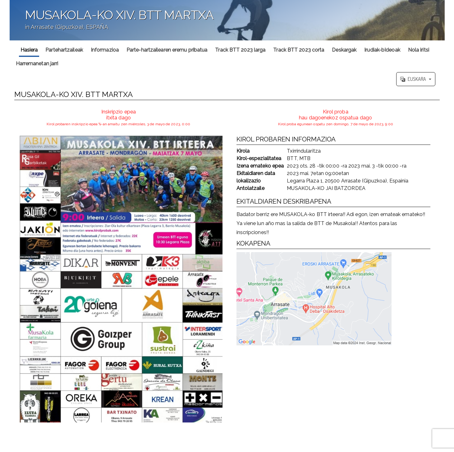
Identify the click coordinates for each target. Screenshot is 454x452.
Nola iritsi (418, 50)
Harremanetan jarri (37, 64)
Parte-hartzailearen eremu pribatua (166, 50)
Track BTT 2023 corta (298, 50)
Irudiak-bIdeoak (382, 50)
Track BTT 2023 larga (240, 50)
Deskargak (344, 50)
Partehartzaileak (64, 50)
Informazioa (105, 50)
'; (227, 20)
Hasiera (29, 50)
